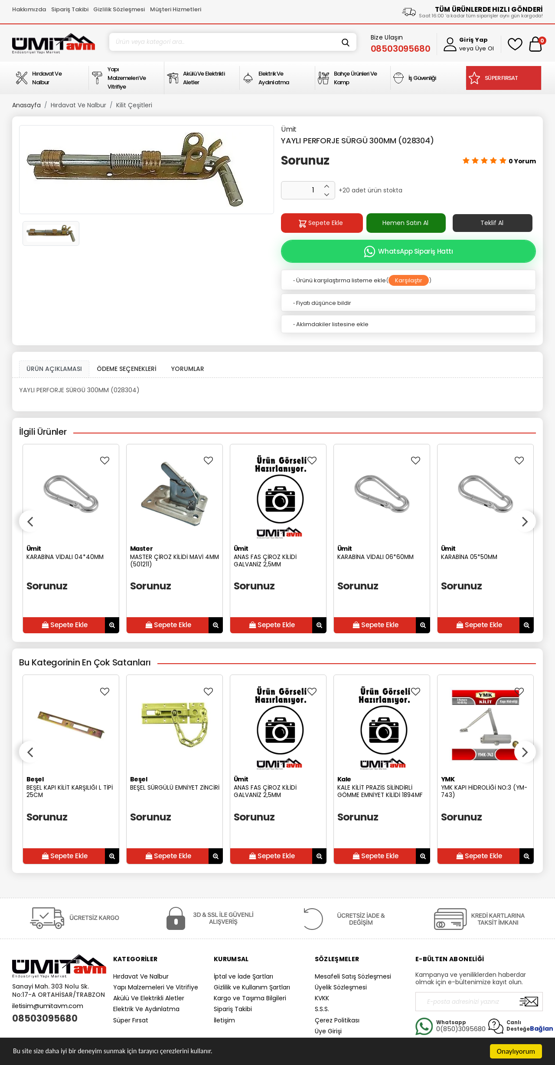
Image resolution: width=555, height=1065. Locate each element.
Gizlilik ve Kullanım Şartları (252, 987)
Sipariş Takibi (69, 9)
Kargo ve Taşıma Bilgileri (250, 998)
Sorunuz (305, 160)
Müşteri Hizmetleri (175, 9)
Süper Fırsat (130, 1020)
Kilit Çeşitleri (134, 105)
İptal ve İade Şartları (243, 976)
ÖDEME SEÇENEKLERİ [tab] (127, 368)
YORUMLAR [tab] (187, 368)
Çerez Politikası (337, 1020)
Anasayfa (26, 105)
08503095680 (45, 1018)
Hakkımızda (29, 9)
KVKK (322, 998)
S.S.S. (322, 1009)
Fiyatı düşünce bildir (321, 303)
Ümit (289, 129)
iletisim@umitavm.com (47, 1006)
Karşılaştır (408, 280)
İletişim (224, 1020)
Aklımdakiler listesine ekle (330, 324)
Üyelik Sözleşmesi (341, 987)
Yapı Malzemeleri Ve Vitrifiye (155, 987)
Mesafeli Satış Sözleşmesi (353, 976)
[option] (146, 169)
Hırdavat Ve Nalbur (78, 105)
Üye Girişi (328, 1031)
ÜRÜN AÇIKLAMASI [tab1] (54, 368)
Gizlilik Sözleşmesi (119, 9)
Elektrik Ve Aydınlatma (146, 1009)
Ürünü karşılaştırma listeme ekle (339, 280)
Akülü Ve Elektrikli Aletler (148, 998)
